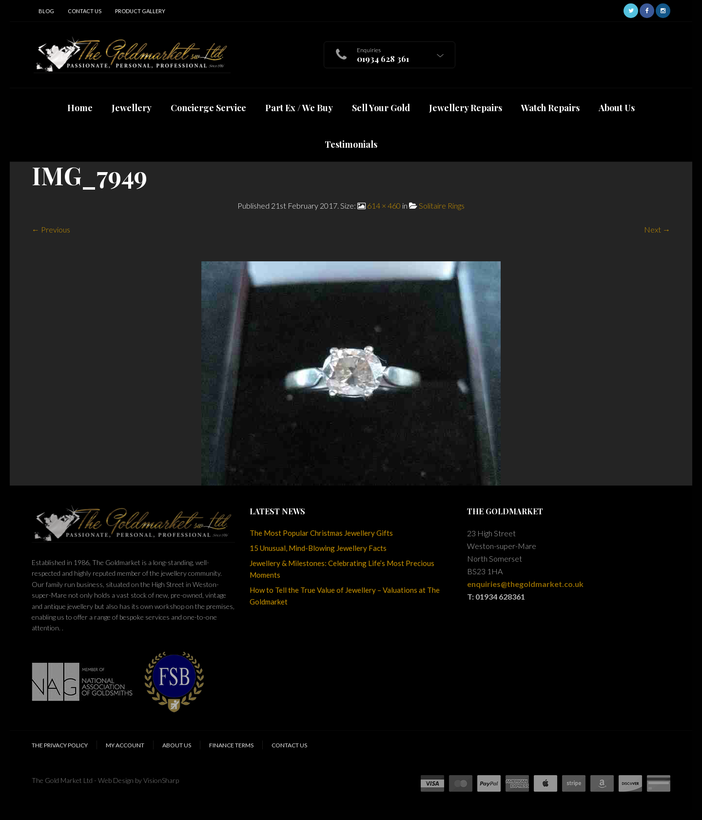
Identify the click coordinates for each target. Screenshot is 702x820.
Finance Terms (231, 745)
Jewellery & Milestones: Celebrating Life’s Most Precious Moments (342, 569)
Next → (657, 229)
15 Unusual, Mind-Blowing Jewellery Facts (318, 548)
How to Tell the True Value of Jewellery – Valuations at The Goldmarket (345, 596)
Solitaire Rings (442, 205)
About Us (176, 745)
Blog (46, 11)
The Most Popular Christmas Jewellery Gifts (321, 532)
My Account (125, 745)
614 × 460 (384, 205)
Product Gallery (140, 11)
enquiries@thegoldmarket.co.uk (525, 583)
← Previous (51, 229)
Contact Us (84, 11)
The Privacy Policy (60, 745)
